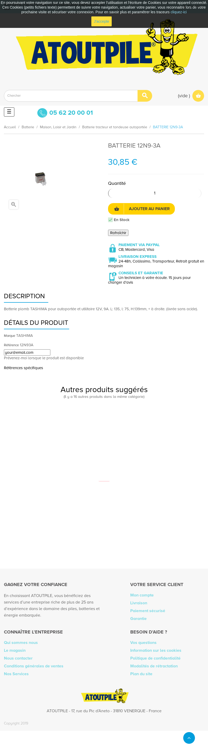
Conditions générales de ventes (33, 666)
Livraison (138, 603)
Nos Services (16, 674)
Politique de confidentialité (155, 658)
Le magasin (15, 650)
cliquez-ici (179, 12)
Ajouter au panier (142, 208)
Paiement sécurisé (147, 610)
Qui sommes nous (21, 642)
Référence (11, 345)
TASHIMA (24, 335)
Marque (9, 336)
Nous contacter (18, 658)
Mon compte (142, 595)
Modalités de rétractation (154, 666)
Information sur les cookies (155, 650)
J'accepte (101, 21)
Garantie (138, 618)
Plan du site (141, 674)
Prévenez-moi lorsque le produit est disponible (44, 358)
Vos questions (143, 642)
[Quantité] (155, 193)
